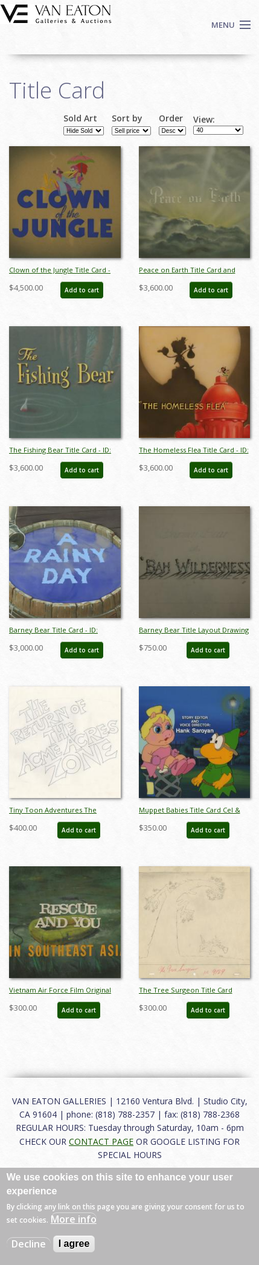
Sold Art (80, 118)
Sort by (127, 118)
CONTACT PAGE (101, 1141)
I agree (74, 1243)
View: (204, 119)
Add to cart (82, 290)
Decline (28, 1244)
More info (74, 1219)
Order (171, 118)
